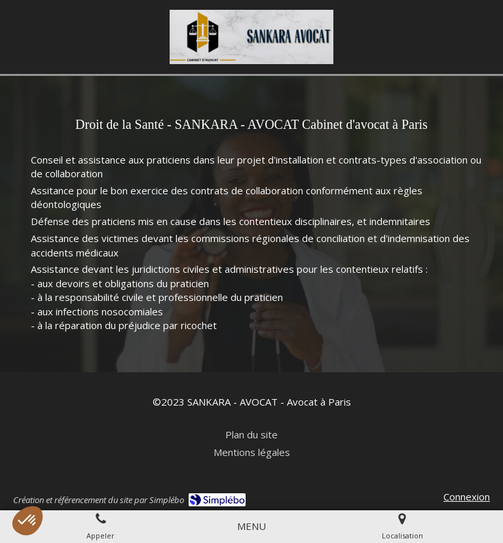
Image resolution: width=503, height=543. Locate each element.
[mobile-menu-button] (251, 526)
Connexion (466, 496)
